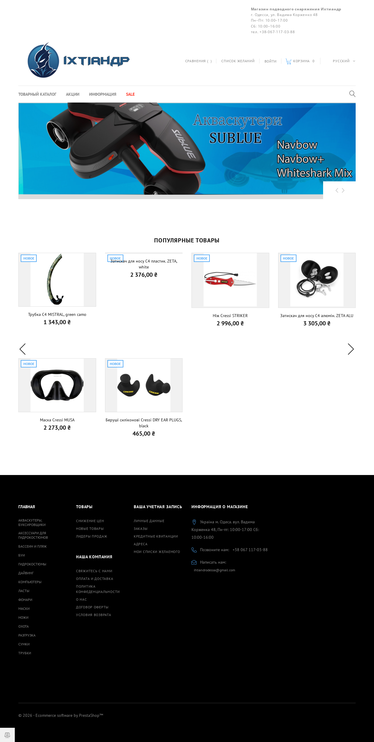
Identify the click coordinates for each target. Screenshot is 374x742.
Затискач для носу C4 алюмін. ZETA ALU (316, 315)
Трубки (24, 653)
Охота (23, 626)
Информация (102, 94)
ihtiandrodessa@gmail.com (214, 570)
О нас (81, 599)
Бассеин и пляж (32, 546)
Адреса (140, 544)
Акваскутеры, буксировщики (32, 522)
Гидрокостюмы (32, 564)
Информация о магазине (219, 506)
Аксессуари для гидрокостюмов (33, 535)
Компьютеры (29, 582)
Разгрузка (27, 635)
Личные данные (149, 521)
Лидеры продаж (91, 536)
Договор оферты (92, 607)
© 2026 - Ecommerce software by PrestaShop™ (60, 715)
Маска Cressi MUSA (57, 420)
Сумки (24, 644)
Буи (21, 555)
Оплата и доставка (94, 578)
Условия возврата (93, 615)
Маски (24, 608)
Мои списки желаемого (157, 551)
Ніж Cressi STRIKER (230, 315)
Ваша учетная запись (158, 506)
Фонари (25, 599)
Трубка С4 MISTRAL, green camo (57, 314)
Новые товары (90, 528)
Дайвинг (25, 573)
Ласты (23, 591)
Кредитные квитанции (156, 536)
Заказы (140, 528)
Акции (72, 94)
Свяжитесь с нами (94, 571)
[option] (187, 149)
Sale (130, 94)
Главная (26, 506)
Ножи (23, 617)
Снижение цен (90, 521)
